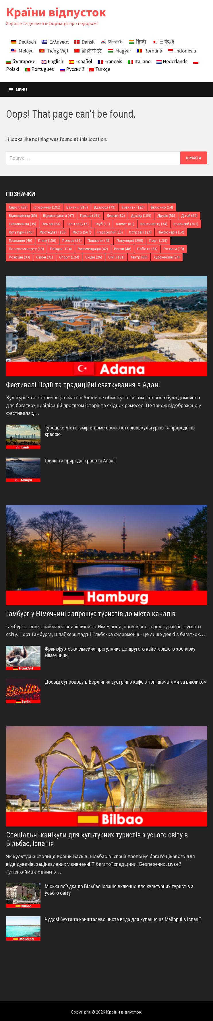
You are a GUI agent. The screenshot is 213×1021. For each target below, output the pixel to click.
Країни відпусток (56, 12)
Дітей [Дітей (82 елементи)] (189, 215)
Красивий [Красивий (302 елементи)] (185, 223)
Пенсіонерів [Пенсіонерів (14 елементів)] (171, 232)
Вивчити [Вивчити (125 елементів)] (133, 207)
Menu (18, 89)
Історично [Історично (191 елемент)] (47, 207)
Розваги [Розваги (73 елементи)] (174, 248)
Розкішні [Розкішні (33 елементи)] (19, 257)
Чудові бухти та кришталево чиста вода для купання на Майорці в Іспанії (123, 919)
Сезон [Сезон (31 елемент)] (44, 257)
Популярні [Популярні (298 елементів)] (130, 240)
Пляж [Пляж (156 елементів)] (47, 240)
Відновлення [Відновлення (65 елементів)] (23, 215)
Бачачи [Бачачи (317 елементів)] (77, 207)
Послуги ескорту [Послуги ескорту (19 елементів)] (26, 248)
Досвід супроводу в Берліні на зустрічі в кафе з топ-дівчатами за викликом (126, 682)
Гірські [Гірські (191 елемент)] (90, 215)
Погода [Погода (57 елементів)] (72, 240)
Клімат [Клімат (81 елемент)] (125, 223)
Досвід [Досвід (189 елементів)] (141, 215)
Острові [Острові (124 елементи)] (140, 232)
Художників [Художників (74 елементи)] (167, 257)
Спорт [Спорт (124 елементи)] (69, 257)
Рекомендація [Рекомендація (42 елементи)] (93, 248)
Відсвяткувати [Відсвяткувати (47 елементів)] (58, 215)
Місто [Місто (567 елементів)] (82, 232)
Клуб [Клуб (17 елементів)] (102, 223)
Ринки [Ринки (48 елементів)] (122, 248)
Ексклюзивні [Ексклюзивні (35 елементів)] (22, 223)
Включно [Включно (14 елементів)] (162, 207)
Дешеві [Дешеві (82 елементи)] (115, 215)
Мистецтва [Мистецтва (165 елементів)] (53, 232)
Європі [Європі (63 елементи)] (18, 207)
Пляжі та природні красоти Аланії (80, 461)
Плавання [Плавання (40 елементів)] (20, 240)
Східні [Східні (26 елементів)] (93, 257)
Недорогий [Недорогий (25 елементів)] (110, 232)
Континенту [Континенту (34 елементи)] (153, 223)
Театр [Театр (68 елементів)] (139, 257)
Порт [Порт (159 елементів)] (158, 240)
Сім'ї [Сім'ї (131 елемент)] (116, 257)
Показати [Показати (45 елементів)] (99, 240)
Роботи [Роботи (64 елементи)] (147, 248)
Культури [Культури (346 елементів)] (21, 232)
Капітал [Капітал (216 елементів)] (78, 223)
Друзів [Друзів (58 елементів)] (166, 215)
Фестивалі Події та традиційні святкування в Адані (83, 385)
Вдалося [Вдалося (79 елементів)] (104, 207)
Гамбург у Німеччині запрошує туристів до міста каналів (90, 614)
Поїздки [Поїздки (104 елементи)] (61, 248)
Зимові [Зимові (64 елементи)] (51, 223)
